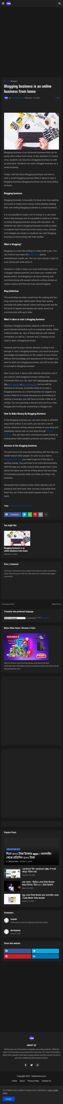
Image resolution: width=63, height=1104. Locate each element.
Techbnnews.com (38, 1076)
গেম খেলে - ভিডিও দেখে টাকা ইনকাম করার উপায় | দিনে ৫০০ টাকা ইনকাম (38, 883)
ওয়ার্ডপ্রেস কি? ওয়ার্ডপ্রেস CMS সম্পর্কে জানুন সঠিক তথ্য (39, 870)
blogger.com (14, 384)
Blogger (14, 81)
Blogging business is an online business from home (16, 549)
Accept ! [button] (8, 1099)
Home (6, 81)
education (34, 254)
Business (21, 506)
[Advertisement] (31, 42)
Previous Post (8, 604)
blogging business (12, 459)
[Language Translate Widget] (14, 618)
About (22, 1081)
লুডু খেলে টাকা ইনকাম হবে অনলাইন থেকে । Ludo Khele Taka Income (40, 896)
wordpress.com (30, 384)
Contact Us (46, 1081)
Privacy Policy (33, 1081)
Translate (43, 618)
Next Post (56, 604)
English (29, 506)
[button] (3, 3)
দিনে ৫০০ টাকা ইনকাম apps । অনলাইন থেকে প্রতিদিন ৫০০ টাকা (28, 855)
